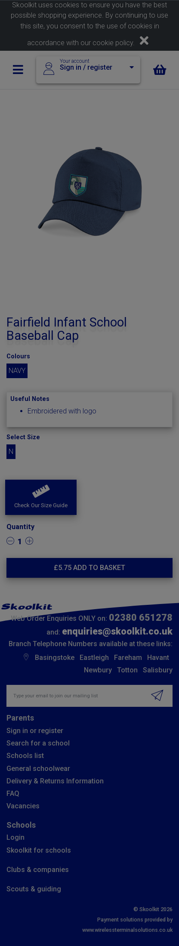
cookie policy (113, 43)
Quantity (20, 527)
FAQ (12, 793)
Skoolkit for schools (38, 850)
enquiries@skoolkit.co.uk (117, 631)
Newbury (98, 670)
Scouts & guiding (33, 889)
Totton (127, 670)
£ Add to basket (89, 568)
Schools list (25, 756)
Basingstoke (54, 657)
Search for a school (38, 743)
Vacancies (23, 806)
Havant (158, 657)
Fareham (128, 657)
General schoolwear (38, 768)
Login (15, 837)
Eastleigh (94, 657)
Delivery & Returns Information (55, 781)
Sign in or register (34, 731)
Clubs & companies (37, 870)
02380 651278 (141, 617)
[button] (41, 497)
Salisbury (158, 670)
